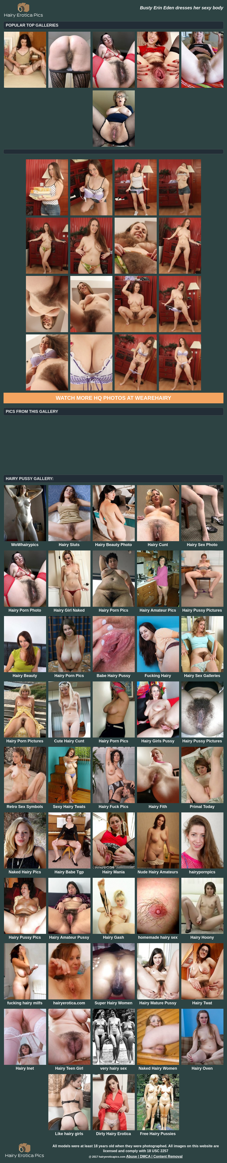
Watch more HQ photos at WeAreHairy (113, 398)
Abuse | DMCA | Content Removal (154, 1156)
